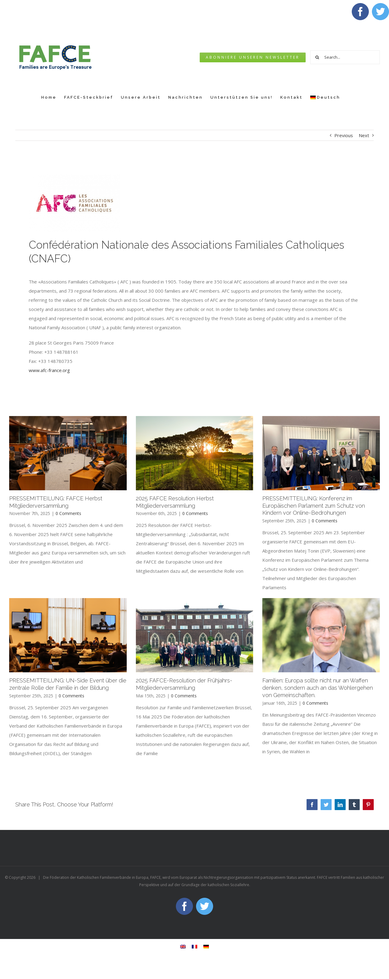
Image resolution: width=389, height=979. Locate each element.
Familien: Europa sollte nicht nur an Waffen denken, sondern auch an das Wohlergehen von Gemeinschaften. (317, 687)
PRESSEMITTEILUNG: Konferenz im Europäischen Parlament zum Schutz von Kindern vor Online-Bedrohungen (313, 505)
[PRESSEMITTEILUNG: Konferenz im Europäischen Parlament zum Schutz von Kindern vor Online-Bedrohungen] (321, 453)
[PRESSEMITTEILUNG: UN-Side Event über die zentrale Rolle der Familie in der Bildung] (68, 635)
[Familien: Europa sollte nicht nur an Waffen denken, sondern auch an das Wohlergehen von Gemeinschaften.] (321, 635)
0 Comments (68, 513)
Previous (343, 135)
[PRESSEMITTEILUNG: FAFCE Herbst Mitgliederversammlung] (68, 453)
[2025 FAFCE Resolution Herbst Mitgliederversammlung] (194, 453)
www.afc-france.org (49, 370)
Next (364, 135)
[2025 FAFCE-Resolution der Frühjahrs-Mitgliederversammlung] (194, 635)
